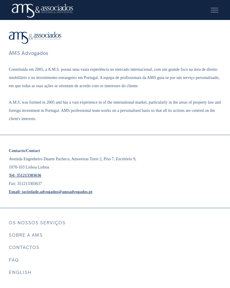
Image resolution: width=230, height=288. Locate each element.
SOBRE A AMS (26, 235)
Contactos (24, 247)
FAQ (14, 260)
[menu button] (214, 10)
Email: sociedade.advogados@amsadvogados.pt (50, 192)
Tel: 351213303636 (25, 175)
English (20, 272)
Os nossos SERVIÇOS (37, 223)
